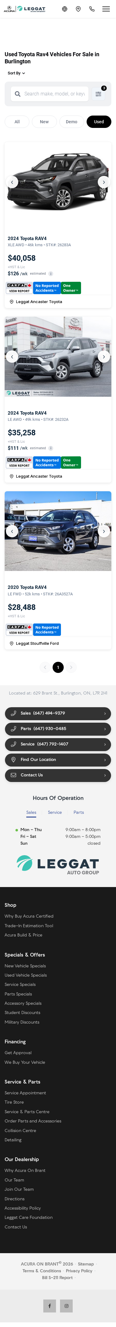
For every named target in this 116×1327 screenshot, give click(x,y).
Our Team (14, 1180)
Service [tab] (55, 812)
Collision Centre (20, 1131)
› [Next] (104, 182)
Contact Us (26, 775)
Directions (14, 1199)
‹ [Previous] (12, 182)
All (17, 121)
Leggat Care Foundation (29, 1217)
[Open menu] (106, 8)
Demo (71, 121)
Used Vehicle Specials (26, 975)
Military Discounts (22, 1022)
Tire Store (14, 1102)
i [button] (50, 274)
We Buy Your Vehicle (25, 1062)
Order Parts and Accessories (33, 1121)
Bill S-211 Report (57, 1278)
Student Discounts (22, 1013)
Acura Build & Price (23, 935)
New (44, 121)
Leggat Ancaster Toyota (36, 301)
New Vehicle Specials (25, 966)
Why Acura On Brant (25, 1171)
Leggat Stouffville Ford (34, 643)
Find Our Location (33, 760)
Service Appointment (25, 1093)
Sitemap (86, 1264)
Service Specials (20, 985)
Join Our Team (19, 1189)
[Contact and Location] (78, 9)
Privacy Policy (79, 1271)
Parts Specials (18, 994)
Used (99, 121)
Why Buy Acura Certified (29, 916)
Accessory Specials (23, 1003)
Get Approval (18, 1053)
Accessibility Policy (23, 1208)
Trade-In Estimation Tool (29, 926)
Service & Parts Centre (27, 1112)
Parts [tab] (79, 812)
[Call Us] (91, 9)
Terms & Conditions (42, 1271)
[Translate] (64, 9)
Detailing (13, 1140)
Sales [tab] (31, 812)
